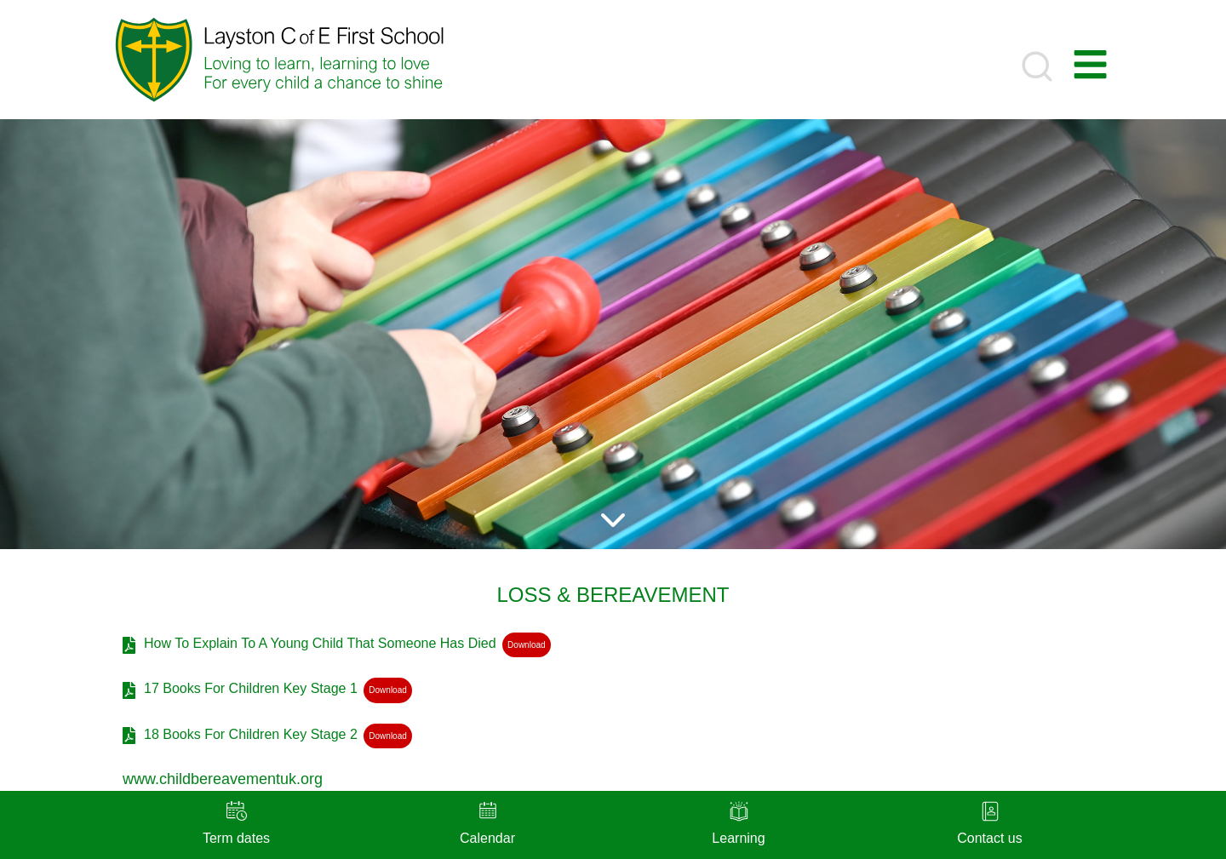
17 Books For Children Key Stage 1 (251, 688)
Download (526, 645)
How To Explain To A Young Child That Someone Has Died (320, 643)
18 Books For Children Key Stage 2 (251, 734)
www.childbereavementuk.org (223, 778)
